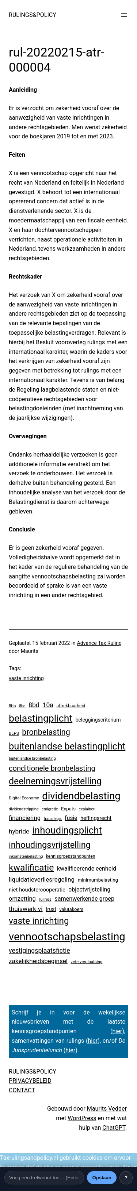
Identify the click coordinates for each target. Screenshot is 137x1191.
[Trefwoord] (44, 1177)
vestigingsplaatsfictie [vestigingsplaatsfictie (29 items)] (39, 950)
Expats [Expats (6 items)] (68, 808)
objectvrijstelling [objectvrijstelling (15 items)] (89, 889)
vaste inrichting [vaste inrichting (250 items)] (39, 920)
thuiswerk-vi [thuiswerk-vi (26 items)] (26, 908)
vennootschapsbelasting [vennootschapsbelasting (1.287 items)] (67, 936)
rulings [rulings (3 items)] (45, 899)
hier (117, 1031)
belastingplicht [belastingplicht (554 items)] (40, 718)
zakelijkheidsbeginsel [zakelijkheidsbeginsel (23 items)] (38, 961)
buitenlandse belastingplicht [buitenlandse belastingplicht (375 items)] (67, 746)
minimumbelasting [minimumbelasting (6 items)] (98, 880)
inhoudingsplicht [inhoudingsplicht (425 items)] (67, 830)
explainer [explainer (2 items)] (87, 809)
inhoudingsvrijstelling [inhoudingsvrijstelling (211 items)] (50, 845)
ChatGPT (113, 1127)
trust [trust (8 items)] (51, 909)
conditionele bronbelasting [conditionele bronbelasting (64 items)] (52, 768)
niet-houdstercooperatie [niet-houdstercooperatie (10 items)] (37, 889)
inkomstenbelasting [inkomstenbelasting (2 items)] (26, 856)
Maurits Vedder (107, 1108)
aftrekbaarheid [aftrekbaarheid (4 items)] (70, 705)
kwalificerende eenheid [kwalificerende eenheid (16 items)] (86, 868)
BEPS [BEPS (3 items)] (14, 733)
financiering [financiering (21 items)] (25, 817)
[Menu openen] (123, 15)
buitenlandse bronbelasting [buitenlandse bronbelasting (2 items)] (32, 758)
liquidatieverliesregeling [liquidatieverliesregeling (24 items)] (42, 879)
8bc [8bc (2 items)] (22, 706)
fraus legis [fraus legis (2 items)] (53, 818)
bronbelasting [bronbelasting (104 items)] (46, 732)
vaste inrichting (26, 678)
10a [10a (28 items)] (48, 705)
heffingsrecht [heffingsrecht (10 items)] (95, 818)
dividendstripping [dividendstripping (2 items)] (24, 809)
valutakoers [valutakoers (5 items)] (71, 909)
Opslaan (101, 1177)
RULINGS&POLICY (32, 14)
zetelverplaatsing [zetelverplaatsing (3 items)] (86, 961)
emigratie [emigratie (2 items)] (50, 809)
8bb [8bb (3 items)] (12, 705)
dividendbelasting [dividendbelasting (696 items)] (81, 796)
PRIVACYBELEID (30, 1080)
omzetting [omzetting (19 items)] (22, 898)
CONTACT (22, 1090)
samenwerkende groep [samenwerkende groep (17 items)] (84, 898)
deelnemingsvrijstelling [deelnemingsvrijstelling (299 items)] (55, 781)
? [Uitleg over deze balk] (126, 1177)
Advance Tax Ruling (99, 643)
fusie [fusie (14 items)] (71, 817)
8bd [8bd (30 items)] (33, 705)
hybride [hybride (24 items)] (19, 831)
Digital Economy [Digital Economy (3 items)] (24, 797)
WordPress (82, 1118)
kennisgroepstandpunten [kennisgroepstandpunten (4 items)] (70, 856)
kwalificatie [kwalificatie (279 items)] (31, 867)
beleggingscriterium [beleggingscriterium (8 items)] (98, 720)
